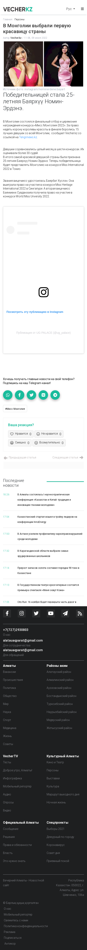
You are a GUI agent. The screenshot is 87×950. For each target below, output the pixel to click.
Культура (53, 786)
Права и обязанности (17, 845)
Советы (8, 744)
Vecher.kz (15, 37)
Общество (10, 696)
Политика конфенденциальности (26, 926)
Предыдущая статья (19, 457)
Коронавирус (56, 845)
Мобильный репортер (17, 786)
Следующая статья (68, 457)
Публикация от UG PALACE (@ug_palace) (43, 332)
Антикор (10, 943)
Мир (6, 704)
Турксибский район (60, 704)
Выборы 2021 (55, 829)
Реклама (9, 932)
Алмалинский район (60, 680)
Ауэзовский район (59, 688)
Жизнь (7, 736)
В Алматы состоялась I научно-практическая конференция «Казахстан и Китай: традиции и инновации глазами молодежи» (44, 499)
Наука (7, 712)
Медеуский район (58, 720)
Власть (8, 853)
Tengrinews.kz (28, 137)
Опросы (8, 802)
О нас (6, 635)
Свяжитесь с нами (16, 920)
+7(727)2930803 (15, 630)
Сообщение (10, 829)
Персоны (19, 19)
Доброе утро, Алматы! (17, 770)
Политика (9, 688)
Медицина (9, 728)
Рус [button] (69, 9)
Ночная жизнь (56, 802)
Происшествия (13, 680)
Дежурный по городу (60, 837)
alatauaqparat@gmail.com (23, 640)
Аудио (7, 794)
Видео (7, 810)
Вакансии (9, 672)
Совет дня (53, 853)
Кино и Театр (55, 762)
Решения (9, 837)
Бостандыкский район (61, 696)
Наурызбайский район (62, 712)
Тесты (7, 762)
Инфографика (12, 778)
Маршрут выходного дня (63, 794)
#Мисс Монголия (15, 408)
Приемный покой (58, 861)
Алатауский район (59, 672)
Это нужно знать (14, 861)
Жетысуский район (59, 728)
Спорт (7, 720)
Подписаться (12, 938)
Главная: (8, 19)
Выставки (53, 778)
